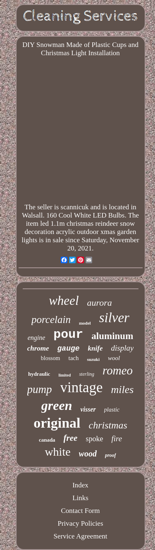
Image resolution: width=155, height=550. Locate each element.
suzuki (93, 359)
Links (80, 498)
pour (68, 335)
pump (39, 389)
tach (73, 358)
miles (122, 390)
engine (36, 337)
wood (88, 453)
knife (95, 348)
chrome (38, 348)
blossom (50, 358)
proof (110, 455)
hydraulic (39, 374)
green (56, 405)
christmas (108, 425)
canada (47, 440)
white (57, 451)
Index (80, 485)
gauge (68, 348)
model (85, 323)
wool (114, 358)
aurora (99, 302)
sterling (86, 374)
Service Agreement (80, 536)
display (122, 348)
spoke (94, 439)
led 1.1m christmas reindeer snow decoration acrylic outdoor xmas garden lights (78, 232)
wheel (64, 300)
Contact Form (80, 511)
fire (116, 438)
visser (87, 409)
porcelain (51, 319)
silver (114, 317)
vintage (81, 387)
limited (64, 375)
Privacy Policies (80, 523)
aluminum (112, 336)
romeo (118, 370)
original (56, 423)
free (71, 438)
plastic (111, 410)
